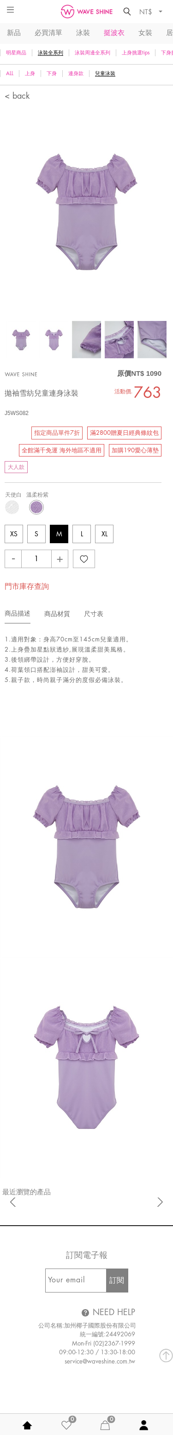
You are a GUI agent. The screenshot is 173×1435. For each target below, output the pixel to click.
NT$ (146, 12)
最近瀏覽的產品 (26, 1192)
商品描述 (17, 613)
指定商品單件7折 (57, 433)
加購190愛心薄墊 (135, 450)
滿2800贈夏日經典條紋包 (124, 433)
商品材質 (57, 614)
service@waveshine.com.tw (100, 1361)
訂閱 (116, 1280)
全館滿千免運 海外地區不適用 (61, 450)
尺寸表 (93, 614)
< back (17, 96)
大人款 (16, 467)
